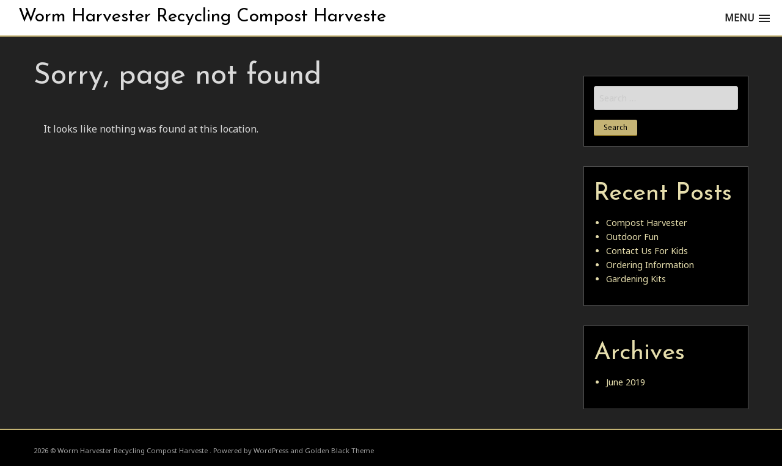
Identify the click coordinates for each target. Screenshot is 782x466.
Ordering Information (650, 265)
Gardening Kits (636, 279)
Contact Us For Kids (647, 251)
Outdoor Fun (632, 236)
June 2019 (625, 382)
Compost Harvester (646, 222)
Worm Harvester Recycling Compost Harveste (202, 16)
